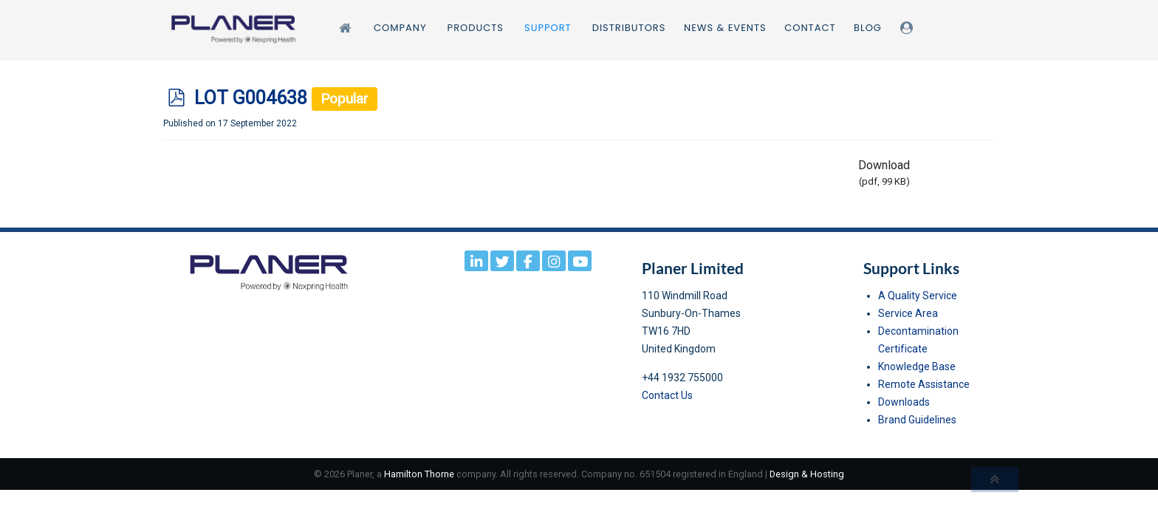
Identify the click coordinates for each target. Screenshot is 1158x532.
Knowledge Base (917, 366)
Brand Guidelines (917, 420)
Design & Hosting (807, 474)
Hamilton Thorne (419, 474)
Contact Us (667, 395)
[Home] (347, 27)
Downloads (904, 402)
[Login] (909, 27)
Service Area (908, 313)
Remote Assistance (924, 384)
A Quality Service (917, 295)
